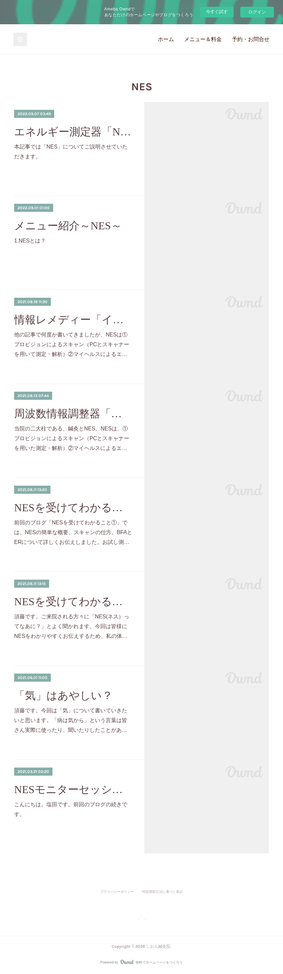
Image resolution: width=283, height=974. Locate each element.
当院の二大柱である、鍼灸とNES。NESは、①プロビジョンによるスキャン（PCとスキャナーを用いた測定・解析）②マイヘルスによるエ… (71, 438)
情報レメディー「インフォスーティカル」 (73, 320)
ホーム (166, 39)
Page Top (141, 919)
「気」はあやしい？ (63, 695)
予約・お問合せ (251, 39)
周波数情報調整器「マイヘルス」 (73, 414)
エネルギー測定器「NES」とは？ (73, 132)
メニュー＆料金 (203, 39)
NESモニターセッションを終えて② (73, 789)
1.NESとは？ (30, 241)
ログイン (257, 11)
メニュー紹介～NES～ (67, 226)
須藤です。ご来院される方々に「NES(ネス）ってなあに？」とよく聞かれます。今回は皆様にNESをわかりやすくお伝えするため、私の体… (71, 626)
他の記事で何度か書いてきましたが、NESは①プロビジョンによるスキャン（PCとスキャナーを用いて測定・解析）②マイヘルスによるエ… (71, 344)
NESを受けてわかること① (73, 601)
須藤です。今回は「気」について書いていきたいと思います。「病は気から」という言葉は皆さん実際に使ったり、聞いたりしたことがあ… (70, 720)
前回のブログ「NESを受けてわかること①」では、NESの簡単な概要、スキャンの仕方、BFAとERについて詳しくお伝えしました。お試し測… (73, 532)
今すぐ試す (217, 11)
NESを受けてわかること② (73, 507)
